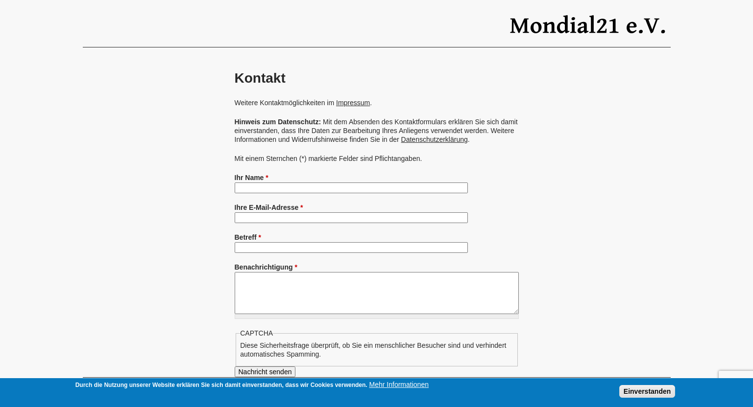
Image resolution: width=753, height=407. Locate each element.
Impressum (353, 103)
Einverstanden (647, 391)
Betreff (248, 237)
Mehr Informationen (399, 384)
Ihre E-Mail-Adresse (269, 207)
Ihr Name (251, 177)
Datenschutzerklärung (434, 139)
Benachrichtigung (266, 267)
